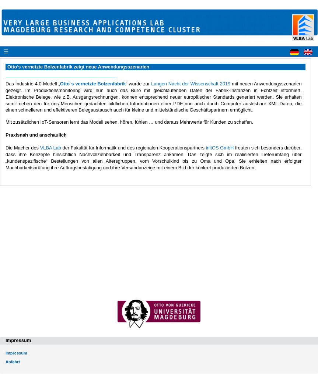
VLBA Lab (50, 148)
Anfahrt (13, 362)
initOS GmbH (220, 148)
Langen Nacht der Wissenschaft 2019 (190, 84)
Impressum (16, 353)
